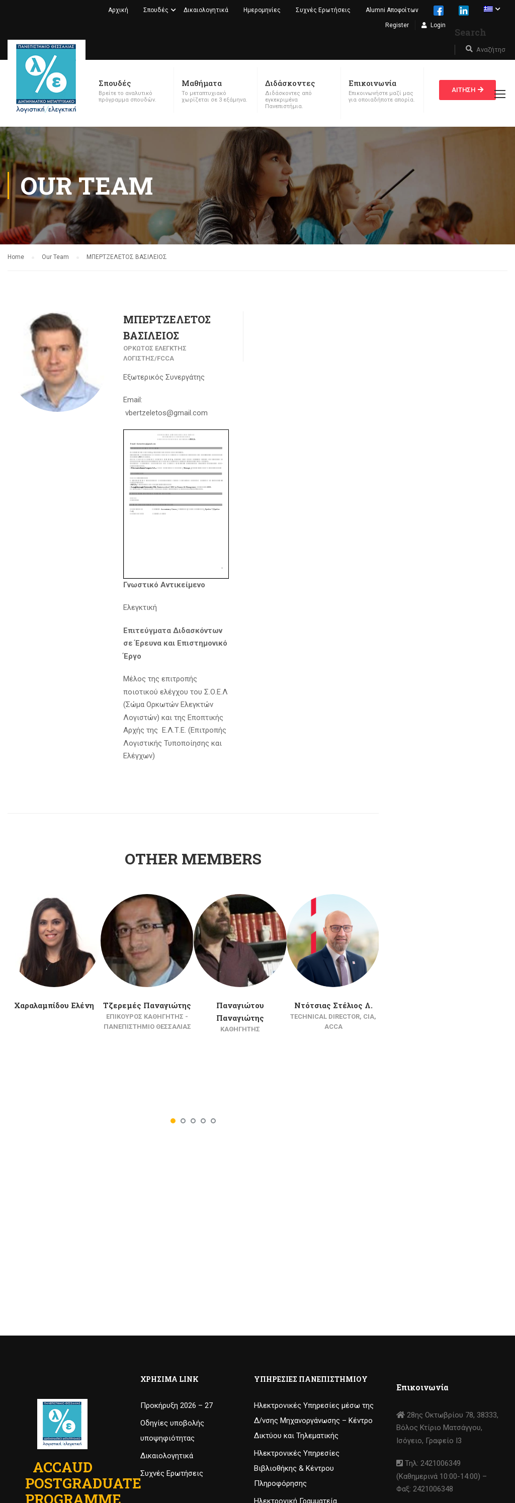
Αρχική (118, 10)
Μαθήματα (202, 83)
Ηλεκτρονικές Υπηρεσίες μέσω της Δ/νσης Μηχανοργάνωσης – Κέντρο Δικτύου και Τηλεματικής (314, 1420)
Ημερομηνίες (262, 10)
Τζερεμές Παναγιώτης (147, 1005)
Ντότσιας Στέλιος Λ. (333, 1005)
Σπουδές (155, 10)
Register (397, 25)
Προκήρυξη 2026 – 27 (176, 1405)
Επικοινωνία (372, 83)
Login (438, 25)
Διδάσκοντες (290, 83)
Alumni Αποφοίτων (392, 10)
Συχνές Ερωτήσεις (323, 10)
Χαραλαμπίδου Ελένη (54, 1005)
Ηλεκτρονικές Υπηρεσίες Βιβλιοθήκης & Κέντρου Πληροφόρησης (296, 1468)
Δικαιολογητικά (206, 10)
